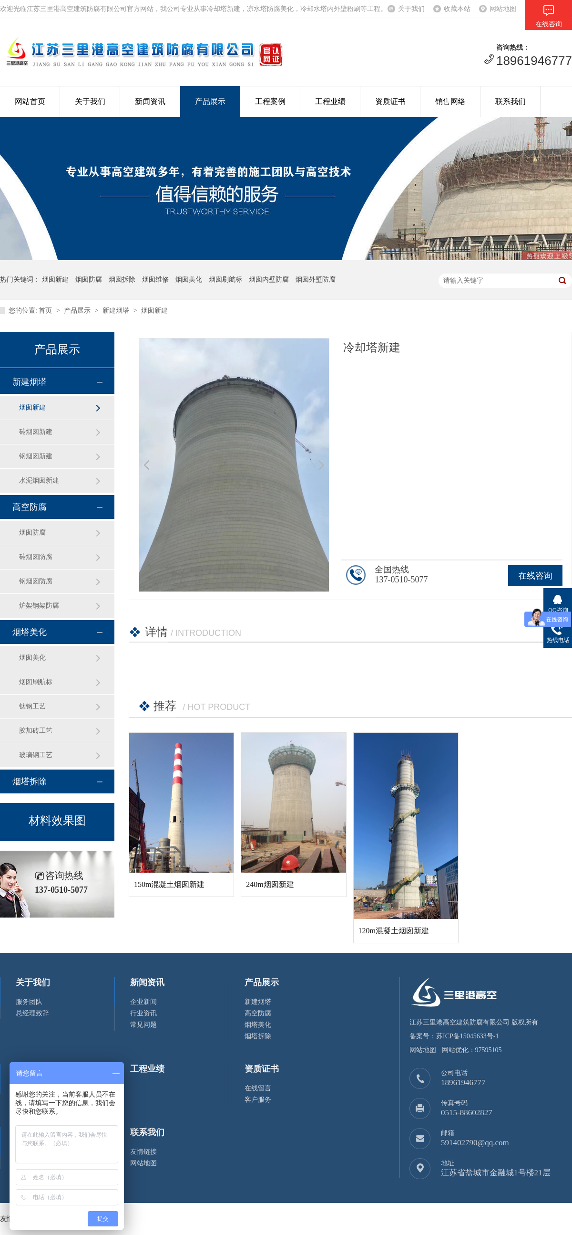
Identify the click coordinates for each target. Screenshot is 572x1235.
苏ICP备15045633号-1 (467, 1036)
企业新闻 (143, 1001)
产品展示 (210, 101)
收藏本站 (457, 8)
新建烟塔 (115, 310)
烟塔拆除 (29, 781)
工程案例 (270, 101)
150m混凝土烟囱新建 (169, 884)
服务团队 (29, 1001)
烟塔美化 (29, 632)
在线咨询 (535, 576)
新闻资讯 (150, 101)
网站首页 (30, 101)
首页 (45, 310)
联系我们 (510, 101)
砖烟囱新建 (35, 431)
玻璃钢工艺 (35, 755)
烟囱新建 (154, 310)
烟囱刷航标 (35, 682)
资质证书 (390, 101)
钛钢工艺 (32, 706)
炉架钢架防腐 (39, 605)
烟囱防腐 (32, 532)
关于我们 (411, 8)
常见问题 (143, 1024)
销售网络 (450, 101)
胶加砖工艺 (35, 730)
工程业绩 (330, 101)
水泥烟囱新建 (39, 480)
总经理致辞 (32, 1013)
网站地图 (503, 8)
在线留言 (258, 1088)
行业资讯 (143, 1013)
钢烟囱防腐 (35, 581)
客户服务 (258, 1099)
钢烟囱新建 (35, 456)
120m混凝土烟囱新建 (393, 931)
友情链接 (143, 1151)
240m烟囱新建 (270, 884)
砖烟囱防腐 (35, 556)
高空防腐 (29, 507)
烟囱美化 (32, 657)
